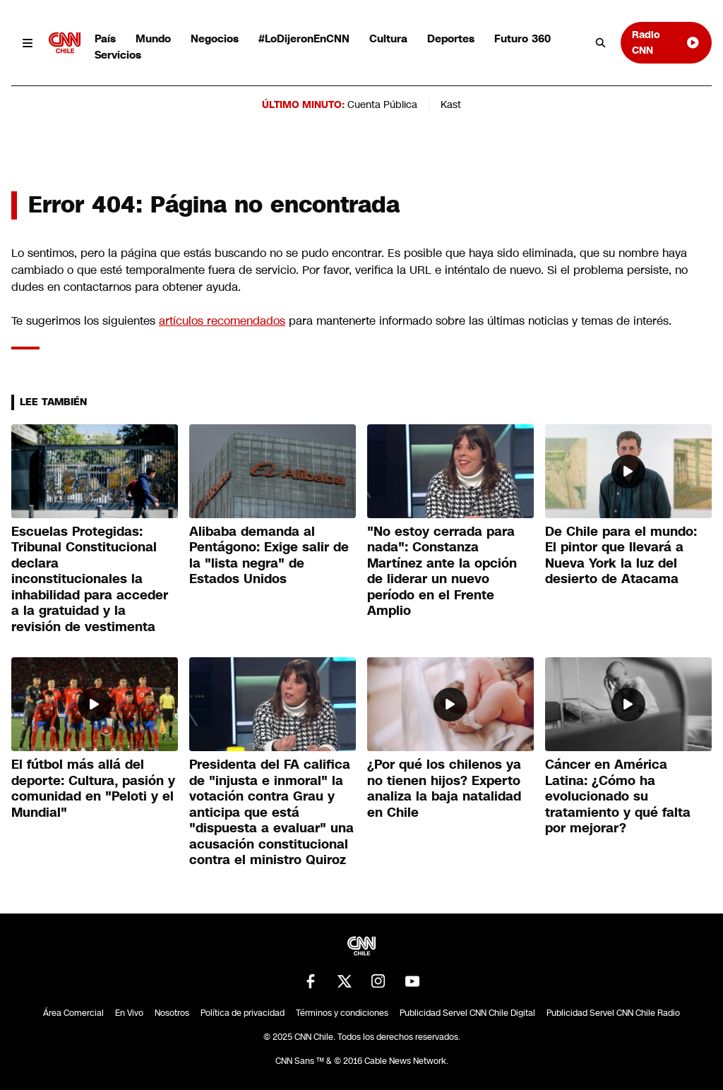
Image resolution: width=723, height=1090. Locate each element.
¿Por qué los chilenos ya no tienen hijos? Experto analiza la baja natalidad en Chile (444, 788)
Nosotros (172, 1013)
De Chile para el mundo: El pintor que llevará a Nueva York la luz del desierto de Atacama (621, 555)
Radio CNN (666, 42)
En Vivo (129, 1013)
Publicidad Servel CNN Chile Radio (613, 1013)
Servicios (118, 54)
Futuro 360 (522, 38)
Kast (451, 104)
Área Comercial (73, 1013)
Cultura (388, 38)
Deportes (450, 38)
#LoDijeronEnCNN (303, 38)
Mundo (153, 38)
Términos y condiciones (342, 1013)
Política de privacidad (243, 1013)
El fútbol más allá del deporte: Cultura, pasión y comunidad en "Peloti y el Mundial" (93, 788)
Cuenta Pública (382, 104)
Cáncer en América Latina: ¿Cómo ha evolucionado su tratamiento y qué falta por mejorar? (618, 796)
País (105, 38)
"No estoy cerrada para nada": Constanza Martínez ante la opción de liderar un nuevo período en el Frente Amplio (442, 571)
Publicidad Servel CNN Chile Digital (467, 1013)
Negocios (215, 38)
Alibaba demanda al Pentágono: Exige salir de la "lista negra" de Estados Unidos (269, 555)
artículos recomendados (222, 321)
